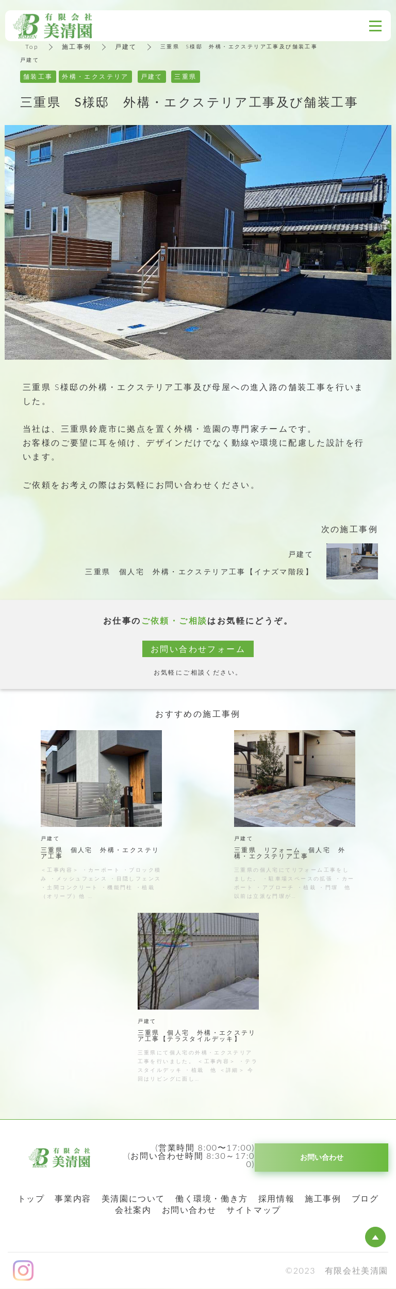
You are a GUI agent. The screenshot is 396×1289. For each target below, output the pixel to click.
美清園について (133, 1198)
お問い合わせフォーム (198, 649)
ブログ (365, 1198)
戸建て (126, 46)
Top (32, 46)
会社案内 (133, 1209)
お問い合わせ (189, 1209)
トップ (31, 1198)
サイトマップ (253, 1209)
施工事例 (77, 46)
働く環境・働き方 (211, 1198)
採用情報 (276, 1198)
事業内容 (73, 1198)
